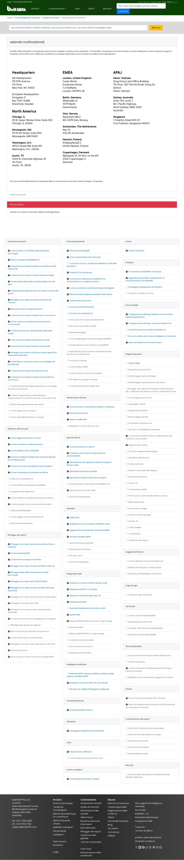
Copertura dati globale (88, 837)
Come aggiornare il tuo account (25, 438)
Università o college (137, 508)
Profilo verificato (135, 464)
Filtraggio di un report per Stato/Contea (28, 581)
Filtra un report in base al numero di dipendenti (32, 657)
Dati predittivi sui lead (138, 753)
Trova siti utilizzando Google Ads (84, 386)
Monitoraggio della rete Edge (142, 376)
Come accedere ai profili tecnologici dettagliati (91, 288)
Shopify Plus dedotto (137, 410)
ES (147, 2)
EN (139, 2)
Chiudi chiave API (136, 250)
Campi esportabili (117, 807)
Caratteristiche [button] (56, 8)
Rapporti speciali (51, 18)
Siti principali (59, 831)
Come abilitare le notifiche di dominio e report (32, 498)
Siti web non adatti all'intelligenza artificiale (89, 689)
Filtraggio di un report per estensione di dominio (32, 644)
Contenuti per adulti (137, 489)
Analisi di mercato (89, 807)
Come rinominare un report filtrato (26, 637)
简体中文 (170, 2)
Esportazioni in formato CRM (82, 490)
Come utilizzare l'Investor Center (84, 779)
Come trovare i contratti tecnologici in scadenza (91, 407)
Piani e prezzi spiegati (79, 250)
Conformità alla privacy (80, 300)
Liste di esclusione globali (81, 543)
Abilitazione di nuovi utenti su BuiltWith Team (89, 524)
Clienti (91, 8)
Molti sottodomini (136, 502)
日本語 (164, 2)
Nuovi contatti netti (78, 419)
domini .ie (132, 483)
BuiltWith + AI (141, 813)
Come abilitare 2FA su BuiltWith (24, 450)
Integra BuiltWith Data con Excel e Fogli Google (90, 621)
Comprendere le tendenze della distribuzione (149, 655)
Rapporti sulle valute (137, 445)
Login (9, 2)
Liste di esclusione (18, 650)
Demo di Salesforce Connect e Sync (145, 342)
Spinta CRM (74, 614)
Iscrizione (58, 845)
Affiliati (111, 835)
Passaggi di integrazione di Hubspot (145, 287)
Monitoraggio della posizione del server (147, 382)
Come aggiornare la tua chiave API (26, 517)
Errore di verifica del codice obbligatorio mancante (152, 336)
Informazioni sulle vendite (89, 812)
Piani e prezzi (59, 841)
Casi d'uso (85, 848)
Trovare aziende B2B (20, 553)
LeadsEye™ (58, 834)
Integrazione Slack (78, 602)
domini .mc (133, 521)
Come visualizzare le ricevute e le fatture (29, 472)
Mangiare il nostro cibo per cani (84, 426)
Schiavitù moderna (145, 841)
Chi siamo (113, 828)
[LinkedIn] (140, 846)
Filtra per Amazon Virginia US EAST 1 (26, 309)
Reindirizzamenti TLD (137, 477)
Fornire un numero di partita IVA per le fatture (31, 466)
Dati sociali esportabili (79, 497)
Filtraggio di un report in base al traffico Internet (32, 566)
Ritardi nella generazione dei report (27, 404)
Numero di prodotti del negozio (143, 470)
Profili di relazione (136, 662)
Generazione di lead (90, 803)
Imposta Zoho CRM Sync (80, 752)
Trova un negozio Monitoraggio (143, 451)
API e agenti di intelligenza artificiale (148, 805)
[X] (136, 846)
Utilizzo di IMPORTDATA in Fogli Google (86, 633)
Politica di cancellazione (21, 479)
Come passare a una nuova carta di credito (31, 504)
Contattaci (113, 832)
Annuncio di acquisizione (81, 313)
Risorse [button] (107, 8)
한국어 (159, 2)
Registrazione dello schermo (117, 812)
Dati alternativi (88, 827)
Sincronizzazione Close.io (81, 646)
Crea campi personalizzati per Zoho (86, 758)
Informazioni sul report (138, 747)
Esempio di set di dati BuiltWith (142, 634)
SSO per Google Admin (80, 536)
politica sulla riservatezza (148, 837)
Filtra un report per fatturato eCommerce (29, 631)
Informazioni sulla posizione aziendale (146, 728)
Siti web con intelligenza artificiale (144, 429)
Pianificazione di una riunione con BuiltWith (89, 345)
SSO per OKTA (76, 555)
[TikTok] (146, 846)
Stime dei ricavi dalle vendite (82, 326)
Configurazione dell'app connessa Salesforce (149, 323)
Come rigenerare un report (23, 410)
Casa (9, 18)
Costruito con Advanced (80, 272)
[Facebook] (143, 846)
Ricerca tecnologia (63, 803)
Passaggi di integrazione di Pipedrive (86, 731)
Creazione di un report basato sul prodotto (30, 346)
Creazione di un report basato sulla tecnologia (32, 275)
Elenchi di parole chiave (61, 822)
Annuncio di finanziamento (81, 307)
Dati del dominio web (138, 741)
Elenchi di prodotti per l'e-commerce (64, 815)
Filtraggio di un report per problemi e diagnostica (33, 597)
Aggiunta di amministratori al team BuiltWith (89, 530)
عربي (175, 2)
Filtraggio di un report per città (24, 603)
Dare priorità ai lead (78, 413)
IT (149, 2)
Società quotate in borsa (81, 710)
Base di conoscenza (118, 803)
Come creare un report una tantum (85, 373)
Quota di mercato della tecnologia (144, 734)
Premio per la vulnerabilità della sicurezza (147, 496)
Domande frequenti (118, 821)
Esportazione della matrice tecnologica (87, 477)
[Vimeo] (153, 846)
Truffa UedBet (134, 527)
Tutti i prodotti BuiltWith (20, 510)
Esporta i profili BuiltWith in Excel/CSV (145, 574)
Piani (77, 8)
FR (144, 2)
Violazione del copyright (139, 515)
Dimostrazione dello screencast (90, 854)
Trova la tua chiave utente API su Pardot (146, 698)
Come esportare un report (81, 447)
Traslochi (140, 827)
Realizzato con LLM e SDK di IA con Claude (88, 683)
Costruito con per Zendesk (81, 640)
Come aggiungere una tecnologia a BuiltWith (90, 338)
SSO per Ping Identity (79, 562)
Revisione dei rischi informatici (90, 823)
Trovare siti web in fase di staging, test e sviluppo (33, 618)
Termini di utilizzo (144, 830)
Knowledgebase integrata (27, 18)
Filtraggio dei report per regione (25, 625)
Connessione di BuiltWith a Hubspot (144, 271)
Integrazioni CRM (143, 821)
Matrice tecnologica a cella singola (144, 567)
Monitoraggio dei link (138, 417)
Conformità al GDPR (78, 367)
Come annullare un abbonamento (26, 444)
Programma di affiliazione (22, 491)
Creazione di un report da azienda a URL (29, 371)
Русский (153, 2)
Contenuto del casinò (138, 540)
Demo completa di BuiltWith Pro (25, 260)
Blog (110, 824)
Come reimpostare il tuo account (84, 257)
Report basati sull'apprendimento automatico (90, 294)
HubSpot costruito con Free (141, 293)
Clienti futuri (86, 817)
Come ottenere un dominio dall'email (145, 561)
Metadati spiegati (77, 332)
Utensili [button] (34, 8)
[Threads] (150, 846)
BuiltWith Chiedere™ (63, 827)
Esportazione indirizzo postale (83, 471)
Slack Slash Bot (76, 627)
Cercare (123, 11)
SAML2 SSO (74, 517)
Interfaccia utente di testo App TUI (85, 595)
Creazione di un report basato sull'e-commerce (32, 315)
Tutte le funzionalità (90, 842)
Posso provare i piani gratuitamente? (86, 320)
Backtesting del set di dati (140, 622)
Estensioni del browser (146, 817)
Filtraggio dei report (90, 831)
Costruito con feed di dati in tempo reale (88, 583)
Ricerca (156, 27)
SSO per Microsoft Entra (80, 549)
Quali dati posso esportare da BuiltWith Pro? (89, 484)
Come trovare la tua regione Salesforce (147, 329)
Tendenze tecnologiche (60, 809)
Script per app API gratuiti (140, 594)
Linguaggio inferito (137, 404)
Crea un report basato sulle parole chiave (30, 340)
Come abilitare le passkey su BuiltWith (28, 485)
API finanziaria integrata (21, 523)
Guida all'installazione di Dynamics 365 (87, 608)
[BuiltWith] (16, 8)
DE (142, 2)
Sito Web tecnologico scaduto (83, 379)
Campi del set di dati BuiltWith (142, 615)
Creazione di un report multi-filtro (25, 559)
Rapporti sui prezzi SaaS (139, 369)
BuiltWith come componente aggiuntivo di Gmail (150, 677)
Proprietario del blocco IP (140, 423)
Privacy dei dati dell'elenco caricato (27, 417)
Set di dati (140, 810)
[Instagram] (160, 846)
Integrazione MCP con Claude (83, 589)
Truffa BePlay (134, 534)
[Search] (141, 6)
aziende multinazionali (138, 457)
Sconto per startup (78, 360)
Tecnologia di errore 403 (140, 398)
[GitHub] (157, 846)
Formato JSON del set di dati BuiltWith (145, 628)
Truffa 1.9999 (134, 363)
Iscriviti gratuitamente (22, 2)
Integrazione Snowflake (80, 653)
